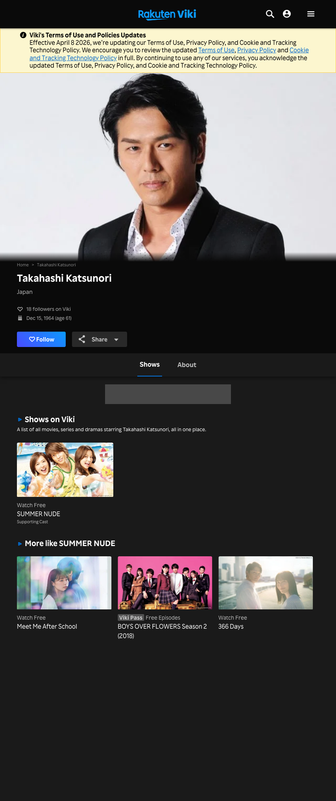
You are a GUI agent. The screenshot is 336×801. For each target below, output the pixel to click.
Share (99, 339)
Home (23, 265)
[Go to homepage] (167, 14)
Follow (42, 339)
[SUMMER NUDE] (65, 481)
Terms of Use (216, 50)
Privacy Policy (256, 50)
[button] (310, 14)
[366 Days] (265, 593)
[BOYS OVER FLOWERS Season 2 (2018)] (165, 598)
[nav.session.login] (287, 14)
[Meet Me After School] (64, 593)
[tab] (149, 365)
